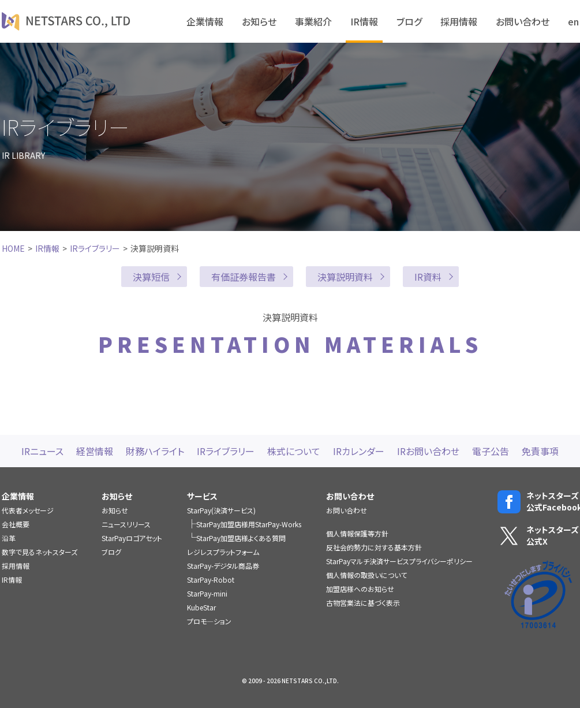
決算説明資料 (345, 277)
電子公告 (490, 451)
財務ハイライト (155, 451)
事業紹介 (313, 21)
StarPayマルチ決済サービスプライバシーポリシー (399, 561)
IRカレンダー (358, 451)
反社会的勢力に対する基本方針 (374, 547)
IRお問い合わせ (428, 451)
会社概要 (15, 524)
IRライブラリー (95, 248)
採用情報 (458, 21)
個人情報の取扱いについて (366, 575)
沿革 (9, 538)
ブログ (409, 21)
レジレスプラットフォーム (223, 552)
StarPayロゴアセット (132, 538)
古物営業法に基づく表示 (363, 603)
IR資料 (427, 277)
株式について (293, 451)
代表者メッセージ (28, 510)
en (573, 21)
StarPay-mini (207, 593)
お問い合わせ (522, 21)
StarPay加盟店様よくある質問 (241, 538)
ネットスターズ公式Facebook (538, 501)
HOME (13, 248)
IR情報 (364, 21)
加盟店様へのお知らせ (360, 589)
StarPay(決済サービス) (221, 510)
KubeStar (201, 607)
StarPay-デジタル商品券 (223, 566)
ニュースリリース (126, 524)
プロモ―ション (209, 621)
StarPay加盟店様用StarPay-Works (248, 524)
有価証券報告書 (243, 277)
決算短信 (151, 277)
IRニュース (42, 451)
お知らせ (259, 21)
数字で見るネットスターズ (39, 552)
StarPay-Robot (210, 579)
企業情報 (204, 21)
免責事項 (540, 451)
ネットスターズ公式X (538, 535)
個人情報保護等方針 (357, 533)
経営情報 (94, 451)
